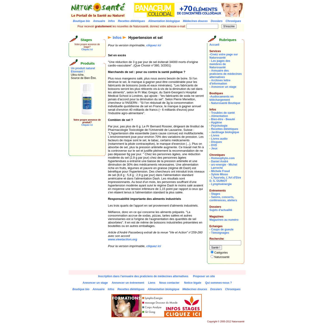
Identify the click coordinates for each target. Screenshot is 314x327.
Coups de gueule (222, 229)
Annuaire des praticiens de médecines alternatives (225, 74)
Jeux (214, 148)
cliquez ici (153, 45)
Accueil (214, 44)
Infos (117, 38)
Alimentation (219, 116)
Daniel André (219, 161)
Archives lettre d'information (220, 82)
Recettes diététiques (224, 129)
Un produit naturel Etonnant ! (83, 70)
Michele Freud (220, 171)
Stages (215, 193)
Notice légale (192, 282)
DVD (214, 145)
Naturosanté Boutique (225, 103)
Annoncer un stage (223, 86)
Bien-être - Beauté (223, 119)
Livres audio (219, 138)
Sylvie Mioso (219, 174)
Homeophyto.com (222, 158)
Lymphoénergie (221, 184)
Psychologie (219, 125)
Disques (216, 142)
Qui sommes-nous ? (218, 282)
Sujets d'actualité (220, 210)
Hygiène (216, 122)
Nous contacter (169, 282)
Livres (215, 135)
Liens (151, 282)
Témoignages (220, 232)
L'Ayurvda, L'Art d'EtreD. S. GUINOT (225, 179)
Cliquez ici (87, 49)
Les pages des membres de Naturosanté (219, 64)
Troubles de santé (223, 112)
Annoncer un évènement (128, 282)
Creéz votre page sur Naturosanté (223, 56)
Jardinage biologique (225, 132)
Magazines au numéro (223, 219)
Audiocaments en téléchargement (221, 98)
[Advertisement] (85, 143)
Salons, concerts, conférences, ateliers (223, 198)
